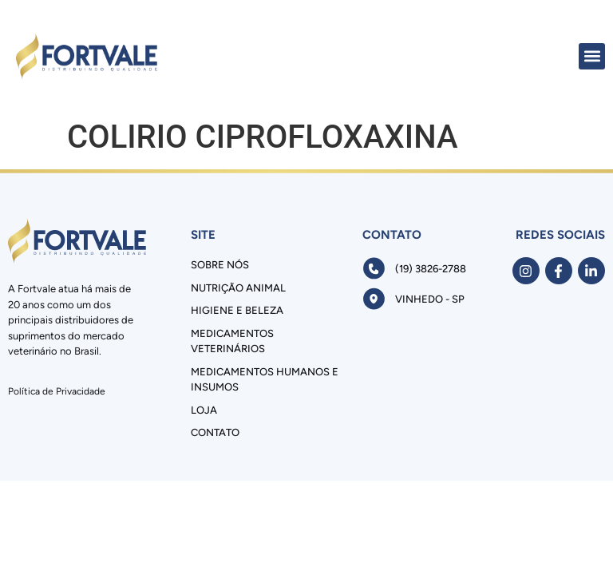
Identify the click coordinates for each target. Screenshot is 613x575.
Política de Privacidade (56, 391)
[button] (592, 56)
